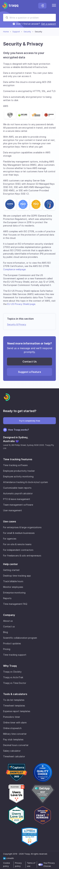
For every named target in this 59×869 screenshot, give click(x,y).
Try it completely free (29, 420)
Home (6, 31)
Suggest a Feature (29, 371)
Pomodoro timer (11, 717)
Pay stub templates (13, 739)
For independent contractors (18, 550)
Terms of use (31, 864)
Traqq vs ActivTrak (13, 677)
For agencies (9, 538)
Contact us (9, 626)
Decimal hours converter (15, 745)
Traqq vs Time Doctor (14, 683)
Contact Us (29, 361)
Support (16, 31)
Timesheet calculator (14, 756)
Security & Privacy (16, 324)
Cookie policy (6, 864)
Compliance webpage (14, 269)
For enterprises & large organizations (22, 527)
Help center (10, 564)
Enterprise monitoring (14, 592)
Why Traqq (10, 665)
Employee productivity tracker (19, 470)
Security (27, 31)
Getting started (11, 570)
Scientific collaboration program (20, 637)
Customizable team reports (17, 487)
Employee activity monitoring (18, 476)
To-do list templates (13, 700)
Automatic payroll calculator (18, 493)
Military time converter (15, 733)
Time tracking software (15, 465)
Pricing (6, 649)
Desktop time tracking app (17, 575)
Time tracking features (17, 459)
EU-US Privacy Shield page (21, 304)
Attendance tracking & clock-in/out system (25, 482)
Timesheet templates (14, 705)
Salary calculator (12, 750)
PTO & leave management (16, 499)
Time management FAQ (15, 604)
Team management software (18, 504)
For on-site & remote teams (17, 544)
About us (8, 621)
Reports (7, 598)
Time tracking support (14, 654)
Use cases (9, 521)
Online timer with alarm (15, 722)
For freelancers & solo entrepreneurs (22, 555)
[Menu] (53, 6)
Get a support (48, 24)
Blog (5, 632)
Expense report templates (16, 711)
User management (12, 510)
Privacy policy (18, 864)
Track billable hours (13, 581)
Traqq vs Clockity (12, 671)
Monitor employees (13, 587)
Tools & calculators (15, 694)
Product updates (12, 643)
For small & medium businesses (19, 533)
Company (9, 615)
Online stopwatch (12, 728)
